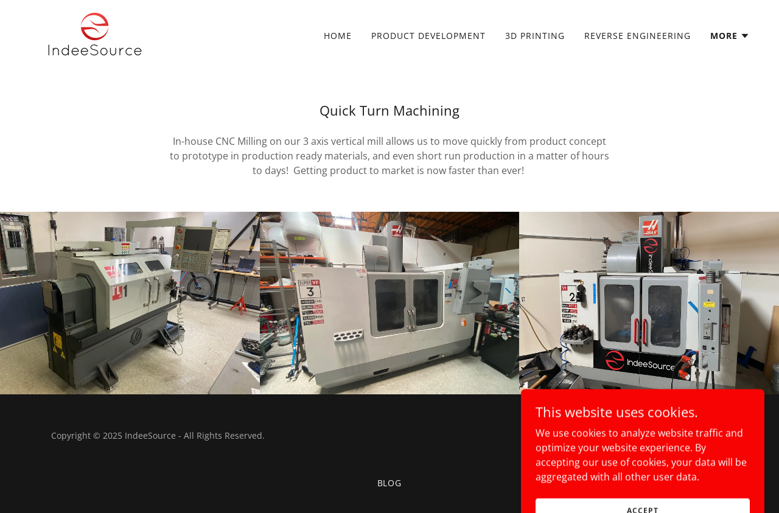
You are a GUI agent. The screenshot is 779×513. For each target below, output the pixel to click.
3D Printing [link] (535, 35)
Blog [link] (389, 483)
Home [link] (338, 35)
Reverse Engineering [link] (637, 35)
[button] (730, 36)
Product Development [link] (428, 35)
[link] (95, 33)
